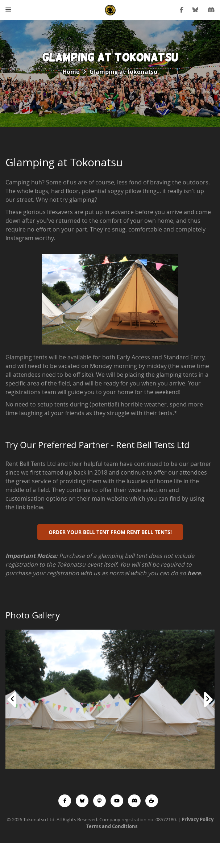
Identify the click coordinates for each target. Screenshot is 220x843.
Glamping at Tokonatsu (124, 72)
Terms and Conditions (111, 826)
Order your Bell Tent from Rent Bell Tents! (110, 532)
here (193, 573)
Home (70, 72)
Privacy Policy (197, 819)
